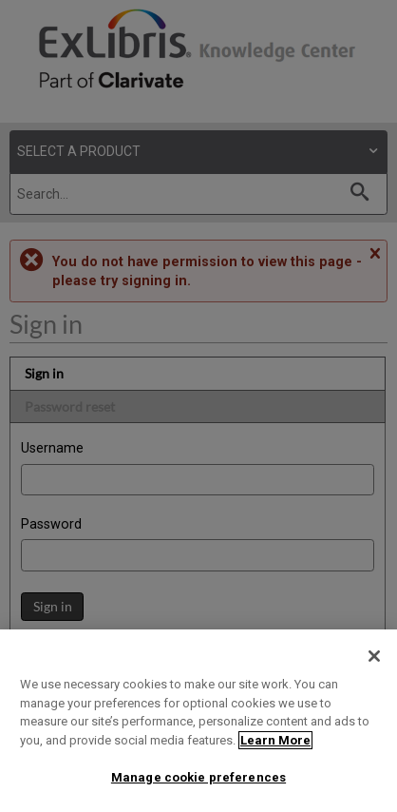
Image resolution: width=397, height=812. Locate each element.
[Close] (374, 656)
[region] (198, 720)
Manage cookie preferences (198, 777)
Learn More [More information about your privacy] (275, 740)
